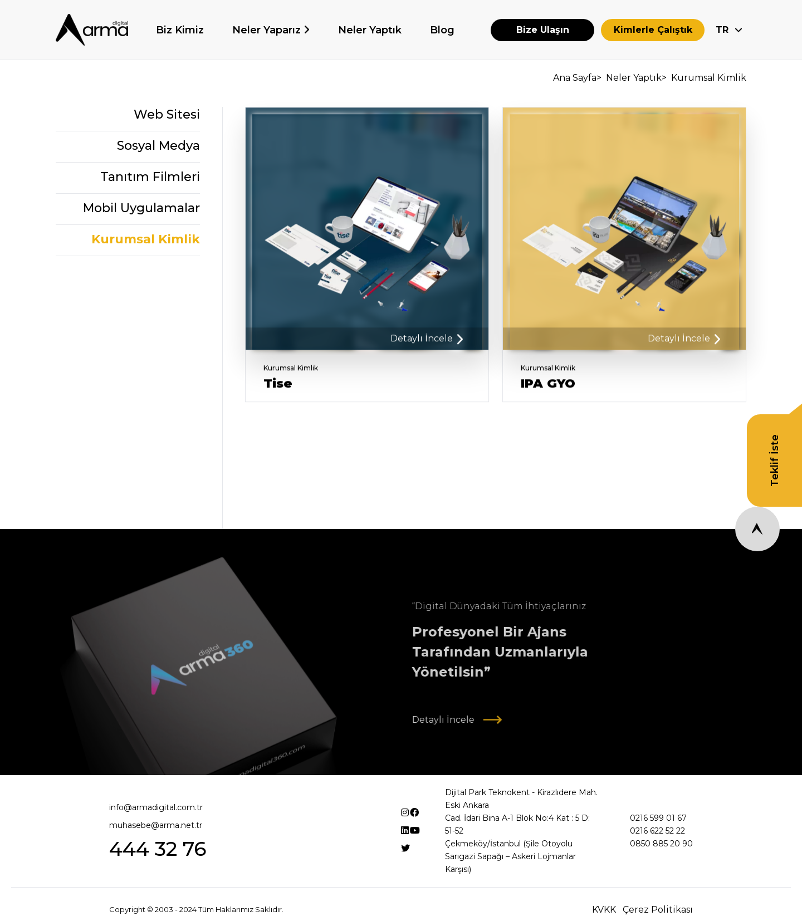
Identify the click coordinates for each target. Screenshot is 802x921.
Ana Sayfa (576, 77)
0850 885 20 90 (661, 844)
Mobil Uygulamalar (141, 209)
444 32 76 (157, 848)
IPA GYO (548, 387)
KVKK (604, 909)
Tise (277, 387)
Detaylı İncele (426, 342)
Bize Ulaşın (542, 30)
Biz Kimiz (180, 30)
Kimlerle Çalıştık (653, 30)
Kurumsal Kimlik (145, 240)
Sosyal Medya (158, 147)
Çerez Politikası (658, 909)
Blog (442, 30)
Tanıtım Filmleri (150, 178)
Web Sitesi (167, 116)
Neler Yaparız (268, 30)
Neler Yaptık (370, 30)
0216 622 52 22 (657, 831)
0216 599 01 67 (658, 818)
